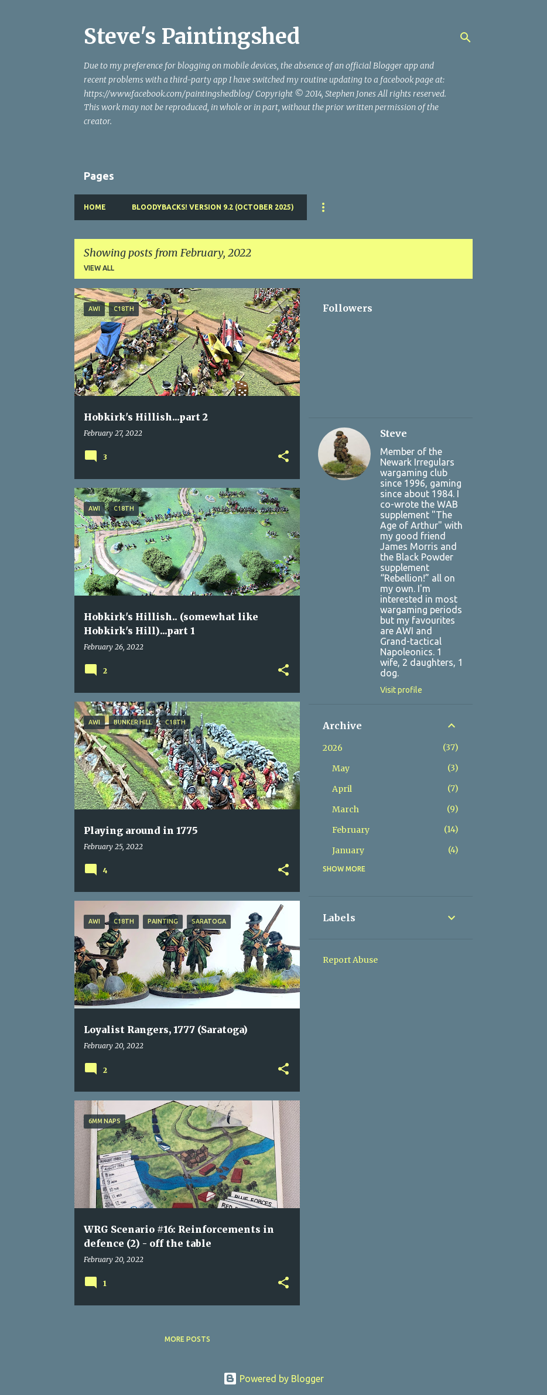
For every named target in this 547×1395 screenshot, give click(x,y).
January (348, 850)
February (351, 830)
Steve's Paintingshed (192, 36)
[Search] (466, 37)
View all (99, 268)
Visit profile (401, 690)
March (345, 809)
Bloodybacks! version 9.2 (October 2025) (213, 207)
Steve (393, 433)
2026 (333, 748)
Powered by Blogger (273, 1378)
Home (95, 207)
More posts (187, 1339)
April (342, 789)
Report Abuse (350, 960)
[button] (283, 457)
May (341, 768)
